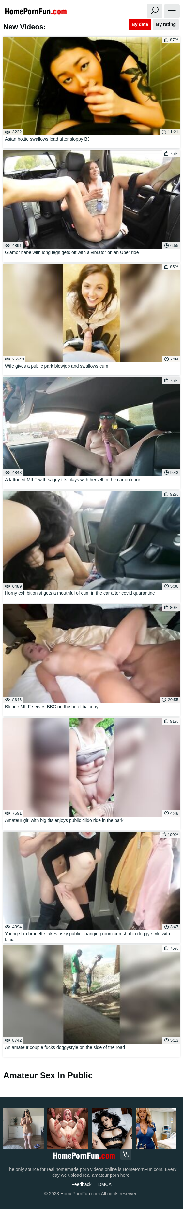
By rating (166, 24)
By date (140, 24)
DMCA (105, 1184)
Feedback (81, 1184)
